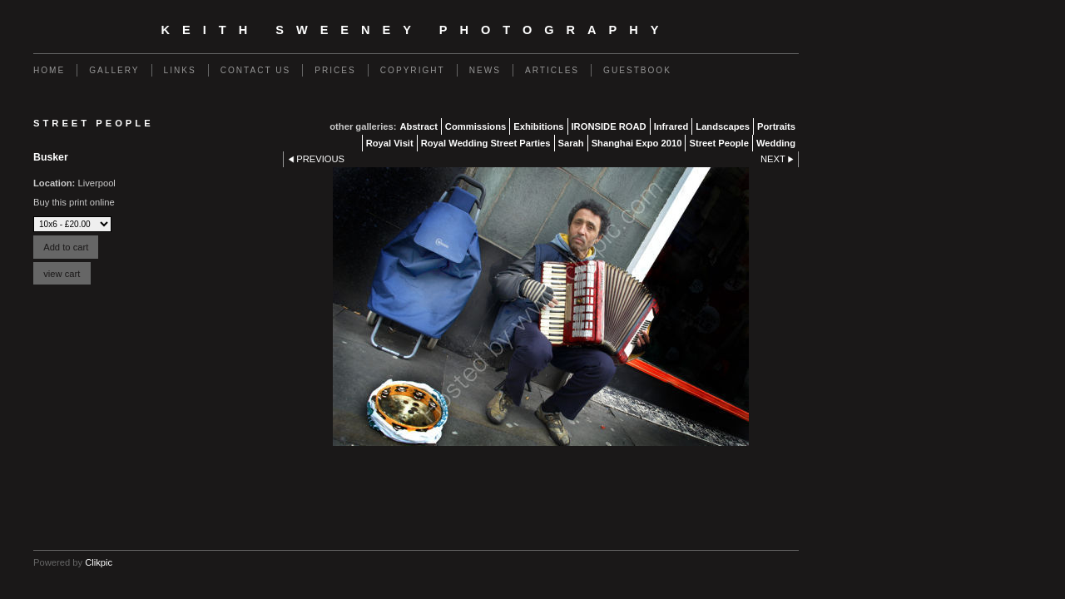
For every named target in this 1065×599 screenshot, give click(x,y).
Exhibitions (538, 126)
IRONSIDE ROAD (609, 126)
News (485, 70)
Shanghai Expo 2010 (637, 143)
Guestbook (637, 70)
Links (180, 70)
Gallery (114, 70)
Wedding (775, 143)
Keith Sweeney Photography (416, 30)
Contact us (255, 70)
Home (49, 70)
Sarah (571, 143)
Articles (552, 70)
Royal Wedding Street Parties (486, 143)
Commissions (475, 126)
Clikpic (98, 562)
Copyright (412, 70)
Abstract (418, 126)
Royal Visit (390, 143)
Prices (335, 70)
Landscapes (723, 126)
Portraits (776, 126)
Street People (719, 143)
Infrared (671, 126)
